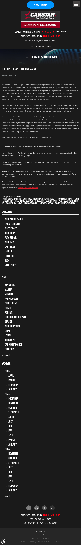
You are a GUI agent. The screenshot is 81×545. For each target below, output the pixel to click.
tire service (11, 228)
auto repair (11, 237)
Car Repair (10, 246)
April (11, 375)
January (12, 389)
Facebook (28, 507)
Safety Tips (10, 265)
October (12, 407)
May (10, 430)
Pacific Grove (27, 199)
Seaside (76, 199)
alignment (29, 201)
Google (36, 507)
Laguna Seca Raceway (46, 203)
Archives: (6, 363)
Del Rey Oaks (68, 201)
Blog (26, 57)
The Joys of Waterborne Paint (44, 57)
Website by (40, 538)
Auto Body (10, 233)
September (13, 412)
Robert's (53, 199)
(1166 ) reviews (61, 32)
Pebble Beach (38, 199)
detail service (39, 201)
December (13, 398)
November (13, 403)
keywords (10, 285)
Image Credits (40, 535)
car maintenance (13, 344)
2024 (7, 449)
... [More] (6, 355)
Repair (46, 199)
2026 (7, 371)
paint (60, 201)
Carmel (20, 203)
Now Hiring (40, 5)
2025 (7, 394)
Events (8, 251)
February (13, 384)
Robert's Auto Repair (65, 199)
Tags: (4, 277)
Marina (10, 199)
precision (9, 349)
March (11, 380)
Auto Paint (17, 196)
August (12, 417)
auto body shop (8, 201)
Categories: (7, 211)
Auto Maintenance (14, 219)
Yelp (52, 507)
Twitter (44, 507)
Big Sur (57, 203)
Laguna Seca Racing (30, 203)
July (10, 421)
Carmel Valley (11, 203)
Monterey (17, 199)
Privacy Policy (40, 531)
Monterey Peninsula (68, 203)
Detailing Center (51, 201)
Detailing (9, 256)
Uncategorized (12, 223)
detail (17, 201)
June (10, 426)
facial (22, 201)
